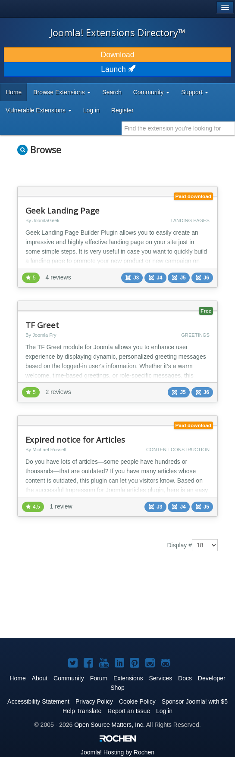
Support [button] (194, 92)
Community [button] (151, 92)
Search (111, 92)
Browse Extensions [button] (62, 92)
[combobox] (178, 128)
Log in (91, 110)
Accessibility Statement (38, 701)
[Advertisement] (86, 600)
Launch (117, 69)
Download (118, 54)
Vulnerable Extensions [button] (39, 110)
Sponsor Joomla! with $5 (195, 701)
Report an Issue (128, 710)
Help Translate (82, 710)
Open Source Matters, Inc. (109, 724)
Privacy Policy (94, 701)
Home (14, 92)
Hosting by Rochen (117, 752)
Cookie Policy (137, 701)
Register (122, 110)
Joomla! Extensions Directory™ (117, 32)
